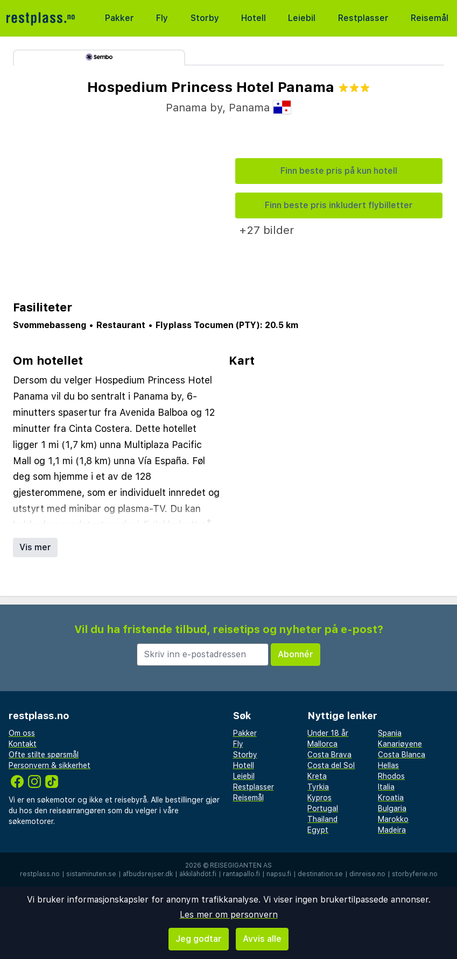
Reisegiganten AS (241, 865)
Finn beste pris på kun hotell (338, 171)
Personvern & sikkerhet (49, 765)
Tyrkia (318, 787)
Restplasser (363, 18)
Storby (205, 18)
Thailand (322, 819)
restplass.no (40, 874)
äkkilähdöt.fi (197, 874)
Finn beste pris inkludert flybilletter (339, 205)
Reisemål (429, 18)
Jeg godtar (198, 939)
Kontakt (23, 744)
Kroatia (391, 797)
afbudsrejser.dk (148, 874)
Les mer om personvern (229, 915)
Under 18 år (327, 733)
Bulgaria (392, 808)
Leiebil (301, 18)
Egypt (317, 830)
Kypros (319, 797)
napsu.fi (278, 874)
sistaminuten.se (91, 874)
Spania (390, 733)
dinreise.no (367, 874)
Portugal (322, 808)
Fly (162, 18)
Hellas (388, 765)
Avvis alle (262, 939)
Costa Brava (329, 754)
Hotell (253, 18)
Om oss (22, 733)
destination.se (320, 874)
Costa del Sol (331, 765)
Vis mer (35, 547)
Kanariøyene (400, 744)
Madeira (392, 830)
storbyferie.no (415, 874)
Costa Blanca (401, 754)
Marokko (393, 819)
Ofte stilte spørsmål (44, 754)
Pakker (119, 18)
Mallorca (322, 744)
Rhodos (391, 776)
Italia (386, 787)
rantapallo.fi (241, 874)
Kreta (317, 776)
